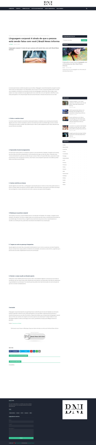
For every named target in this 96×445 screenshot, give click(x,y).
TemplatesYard (19, 443)
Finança (64, 162)
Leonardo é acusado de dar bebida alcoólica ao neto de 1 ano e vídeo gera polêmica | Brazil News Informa (77, 127)
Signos (64, 182)
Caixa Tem (65, 149)
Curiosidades (65, 153)
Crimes (64, 151)
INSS (64, 171)
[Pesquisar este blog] (71, 40)
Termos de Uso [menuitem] (26, 8)
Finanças (65, 164)
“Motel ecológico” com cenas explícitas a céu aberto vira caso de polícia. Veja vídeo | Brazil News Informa (77, 103)
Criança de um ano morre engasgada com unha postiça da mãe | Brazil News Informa (74, 64)
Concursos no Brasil (16, 323)
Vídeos (64, 184)
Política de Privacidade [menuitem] (37, 8)
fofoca (64, 166)
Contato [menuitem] (18, 8)
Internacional (65, 173)
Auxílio (64, 144)
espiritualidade (66, 158)
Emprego (64, 155)
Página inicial (11, 35)
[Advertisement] (48, 22)
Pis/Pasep (64, 175)
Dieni (11, 44)
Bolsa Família (65, 147)
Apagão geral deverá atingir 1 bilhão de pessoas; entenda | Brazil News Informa (77, 135)
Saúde (64, 180)
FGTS (64, 160)
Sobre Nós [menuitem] (11, 8)
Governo (64, 169)
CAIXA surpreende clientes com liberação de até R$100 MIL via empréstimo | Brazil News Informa (77, 112)
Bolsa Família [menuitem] (60, 8)
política (64, 177)
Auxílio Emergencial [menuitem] (50, 8)
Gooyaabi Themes (30, 443)
